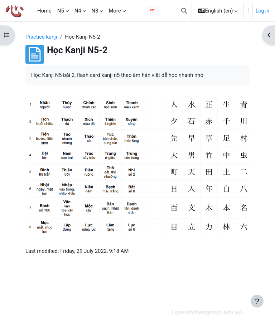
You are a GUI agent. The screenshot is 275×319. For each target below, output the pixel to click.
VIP (152, 10)
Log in (262, 11)
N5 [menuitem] (60, 11)
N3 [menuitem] (95, 11)
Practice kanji (41, 37)
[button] (184, 10)
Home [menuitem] (44, 11)
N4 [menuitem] (77, 11)
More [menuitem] (114, 11)
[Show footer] (257, 301)
